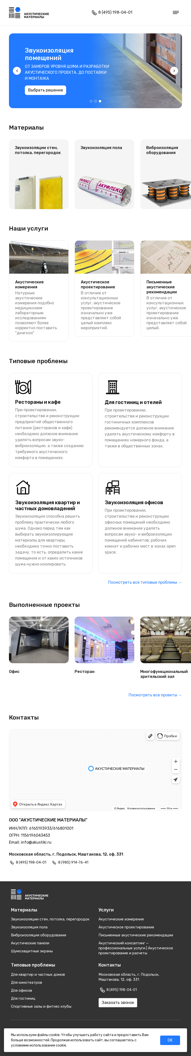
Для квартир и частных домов (38, 974)
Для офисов (21, 990)
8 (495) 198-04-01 (111, 13)
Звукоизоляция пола (29, 927)
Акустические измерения (121, 919)
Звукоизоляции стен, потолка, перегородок (50, 919)
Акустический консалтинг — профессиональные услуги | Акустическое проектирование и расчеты (135, 948)
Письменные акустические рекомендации (135, 935)
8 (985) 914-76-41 (73, 863)
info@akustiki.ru (36, 842)
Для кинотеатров (26, 982)
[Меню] (176, 12)
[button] (91, 101)
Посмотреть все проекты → (155, 695)
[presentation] (17, 71)
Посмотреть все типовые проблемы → (145, 582)
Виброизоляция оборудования (38, 935)
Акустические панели (30, 943)
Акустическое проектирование (126, 927)
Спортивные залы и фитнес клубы (41, 1006)
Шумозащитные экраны (32, 951)
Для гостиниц (23, 998)
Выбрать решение (74, 90)
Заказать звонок (118, 1002)
